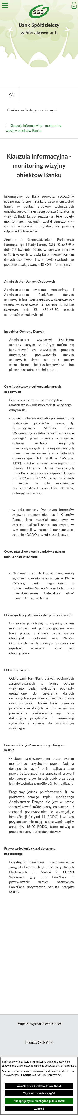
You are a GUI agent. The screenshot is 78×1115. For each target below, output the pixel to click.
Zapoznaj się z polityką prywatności (39, 1085)
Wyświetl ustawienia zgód (39, 1093)
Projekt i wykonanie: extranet (39, 1024)
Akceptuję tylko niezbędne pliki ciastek (39, 1101)
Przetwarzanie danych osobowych (32, 110)
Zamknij (39, 1108)
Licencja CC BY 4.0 (39, 1042)
